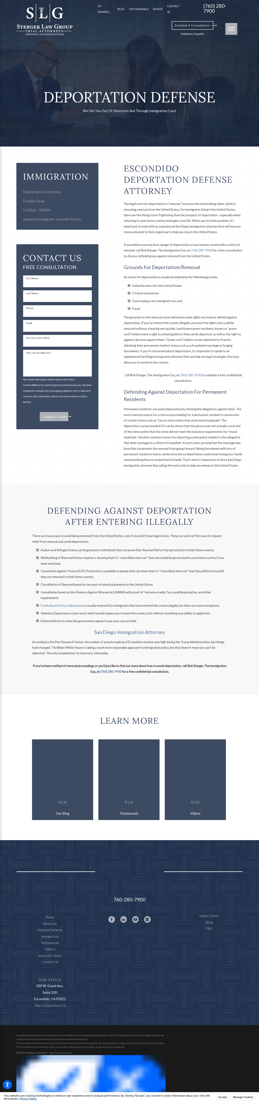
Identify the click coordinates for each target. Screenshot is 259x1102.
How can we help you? (38, 352)
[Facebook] (111, 919)
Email (29, 323)
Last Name (32, 293)
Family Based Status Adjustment (62, 605)
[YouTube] (135, 919)
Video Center (209, 916)
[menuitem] (57, 191)
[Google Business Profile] (147, 919)
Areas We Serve (50, 956)
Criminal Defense (50, 930)
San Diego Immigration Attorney (129, 632)
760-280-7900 (129, 899)
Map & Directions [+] (50, 1006)
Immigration (50, 936)
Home (50, 917)
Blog (121, 9)
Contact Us (50, 962)
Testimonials (139, 9)
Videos (158, 9)
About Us (50, 924)
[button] (7, 1084)
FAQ (209, 928)
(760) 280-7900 (214, 8)
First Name (32, 278)
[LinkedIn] (123, 919)
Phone (29, 308)
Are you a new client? (38, 337)
